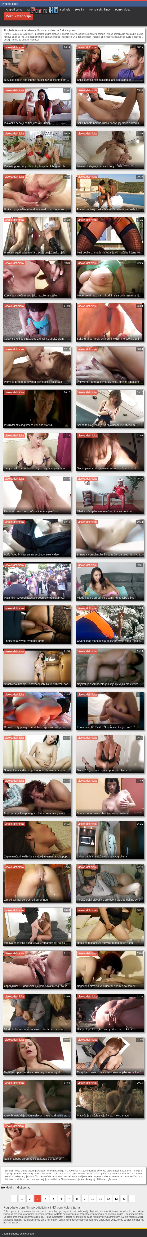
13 (116, 1198)
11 (100, 1198)
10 (92, 1198)
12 (108, 1198)
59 (124, 1198)
